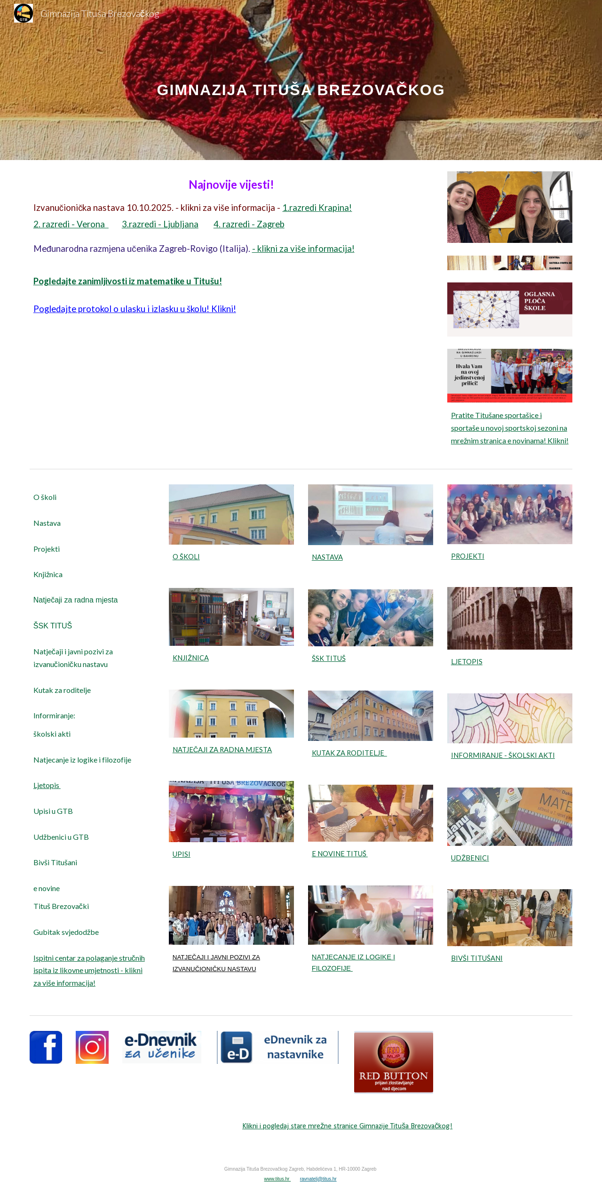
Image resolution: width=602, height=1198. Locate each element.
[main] (301, 80)
